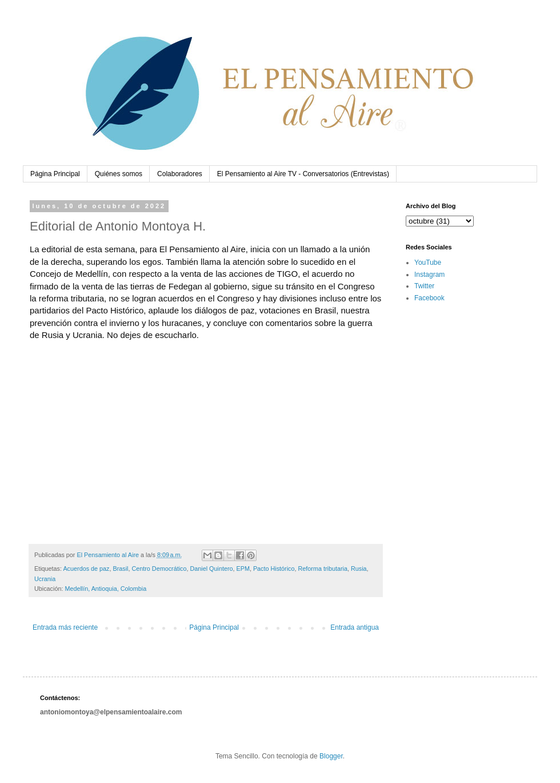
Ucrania (44, 578)
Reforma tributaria (322, 568)
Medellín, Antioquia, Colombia (105, 588)
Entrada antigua (354, 627)
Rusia (359, 568)
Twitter (424, 286)
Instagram (429, 275)
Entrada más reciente (65, 627)
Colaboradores (179, 174)
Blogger (331, 756)
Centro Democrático (158, 568)
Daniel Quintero (211, 568)
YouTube (427, 263)
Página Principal (55, 174)
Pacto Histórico (274, 568)
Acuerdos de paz (86, 568)
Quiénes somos (118, 174)
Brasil (120, 568)
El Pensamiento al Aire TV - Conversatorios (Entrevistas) (303, 174)
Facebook (429, 298)
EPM (243, 568)
